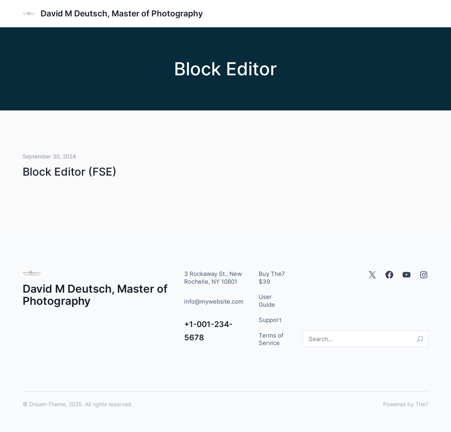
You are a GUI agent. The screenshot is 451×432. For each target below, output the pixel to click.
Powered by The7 (405, 404)
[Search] (420, 339)
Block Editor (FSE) (70, 171)
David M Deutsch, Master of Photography (122, 13)
